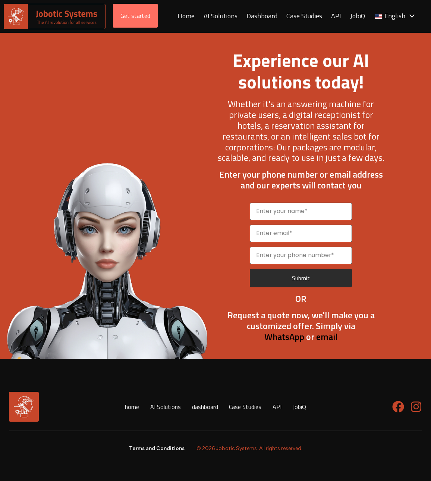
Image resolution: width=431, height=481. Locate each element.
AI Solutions (165, 406)
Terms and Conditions (157, 448)
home (132, 406)
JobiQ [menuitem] (358, 16)
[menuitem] (395, 16)
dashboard (205, 406)
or (290, 336)
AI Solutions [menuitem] (221, 16)
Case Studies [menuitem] (305, 16)
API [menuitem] (337, 16)
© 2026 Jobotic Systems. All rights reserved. (249, 448)
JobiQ (299, 406)
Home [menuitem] (186, 16)
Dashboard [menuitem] (262, 16)
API (277, 406)
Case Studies (245, 406)
